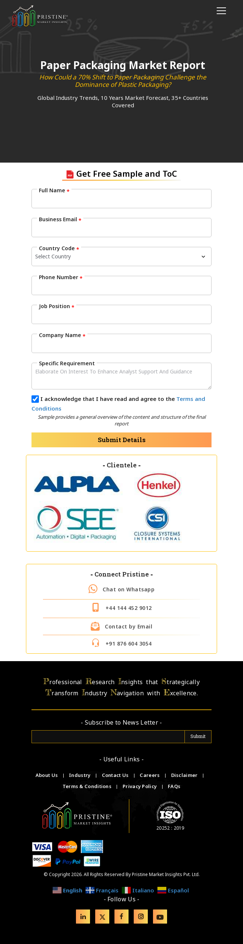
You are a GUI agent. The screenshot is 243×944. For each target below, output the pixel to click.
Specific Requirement (67, 363)
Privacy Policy (140, 786)
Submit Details (122, 439)
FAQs (174, 786)
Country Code (59, 248)
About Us (47, 775)
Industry (79, 775)
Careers (150, 775)
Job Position (56, 306)
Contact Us (116, 775)
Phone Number (61, 277)
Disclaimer (185, 775)
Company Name (62, 335)
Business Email (60, 219)
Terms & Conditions (88, 786)
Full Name (54, 190)
